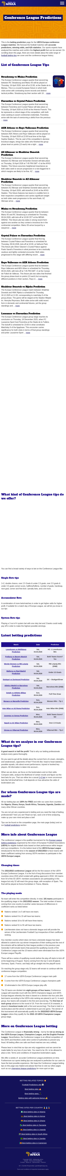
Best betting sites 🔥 (33, 1089)
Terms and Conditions (35, 1161)
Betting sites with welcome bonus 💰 (33, 1098)
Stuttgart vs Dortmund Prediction (16, 680)
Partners (43, 1162)
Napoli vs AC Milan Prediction (16, 723)
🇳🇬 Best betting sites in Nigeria (33, 1112)
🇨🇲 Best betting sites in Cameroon (33, 1143)
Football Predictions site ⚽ (33, 1085)
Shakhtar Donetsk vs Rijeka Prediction (23, 286)
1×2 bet (42, 777)
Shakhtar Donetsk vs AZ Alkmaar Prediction (20, 180)
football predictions (12, 825)
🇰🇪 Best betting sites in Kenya (33, 1116)
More (48, 93)
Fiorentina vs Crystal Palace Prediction (23, 101)
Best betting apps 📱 (33, 1094)
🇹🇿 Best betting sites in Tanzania (33, 1125)
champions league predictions (23, 1068)
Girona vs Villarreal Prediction (16, 730)
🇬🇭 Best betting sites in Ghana (33, 1121)
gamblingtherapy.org (41, 1165)
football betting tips (9, 55)
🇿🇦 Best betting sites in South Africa (33, 1134)
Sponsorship (36, 1162)
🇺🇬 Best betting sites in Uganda (33, 1130)
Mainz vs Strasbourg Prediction (19, 208)
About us (28, 1162)
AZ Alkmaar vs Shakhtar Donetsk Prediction (20, 153)
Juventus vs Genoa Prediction (16, 716)
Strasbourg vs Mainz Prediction (19, 76)
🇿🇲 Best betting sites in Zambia (33, 1138)
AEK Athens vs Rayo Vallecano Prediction (25, 127)
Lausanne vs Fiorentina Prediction (20, 313)
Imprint (26, 1161)
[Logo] (9, 3)
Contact (22, 1162)
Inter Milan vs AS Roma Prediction (16, 708)
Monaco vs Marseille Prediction (16, 701)
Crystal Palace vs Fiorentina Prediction (23, 235)
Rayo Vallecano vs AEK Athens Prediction (25, 262)
